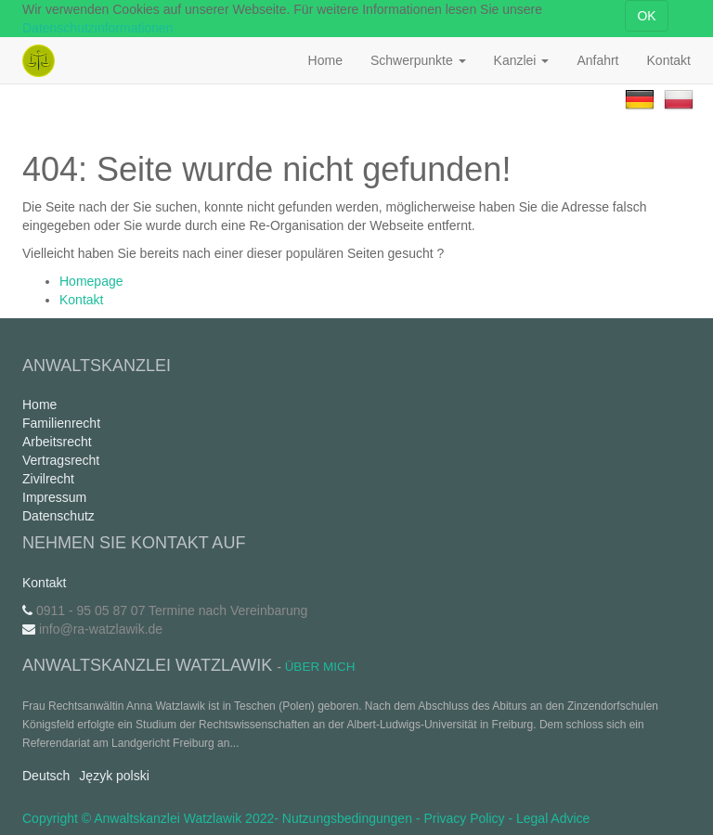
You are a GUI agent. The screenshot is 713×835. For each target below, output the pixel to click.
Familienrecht (61, 423)
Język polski (114, 775)
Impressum (54, 497)
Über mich (320, 667)
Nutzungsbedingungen (347, 818)
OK (646, 15)
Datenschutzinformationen (98, 27)
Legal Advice (553, 818)
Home (39, 404)
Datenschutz (58, 515)
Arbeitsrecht (57, 441)
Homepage (91, 281)
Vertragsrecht (60, 460)
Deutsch (46, 775)
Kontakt (81, 299)
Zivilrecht (48, 478)
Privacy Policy (463, 818)
